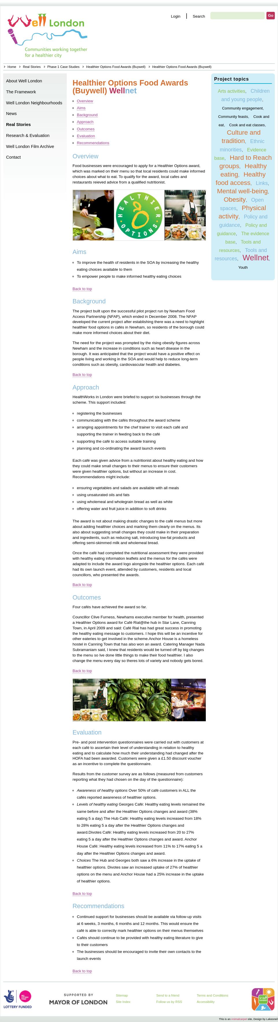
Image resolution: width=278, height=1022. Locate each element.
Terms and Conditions (212, 995)
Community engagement (242, 108)
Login (175, 16)
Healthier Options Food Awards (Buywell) (115, 66)
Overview (85, 101)
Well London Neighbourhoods (34, 103)
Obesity (235, 199)
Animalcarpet (239, 1019)
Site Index (123, 1002)
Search (199, 16)
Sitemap (122, 995)
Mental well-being (242, 191)
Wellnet (255, 257)
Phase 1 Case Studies (63, 66)
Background (87, 115)
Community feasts (233, 116)
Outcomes (85, 129)
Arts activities (231, 90)
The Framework (21, 92)
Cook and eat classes (247, 125)
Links (262, 183)
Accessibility (205, 1002)
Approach (85, 122)
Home (48, 34)
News (11, 113)
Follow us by (169, 1002)
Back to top (82, 289)
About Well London (24, 81)
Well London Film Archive (30, 146)
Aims (81, 108)
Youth (243, 267)
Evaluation (86, 136)
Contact (13, 157)
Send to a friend (167, 995)
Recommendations (93, 143)
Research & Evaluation (27, 135)
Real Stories (31, 66)
